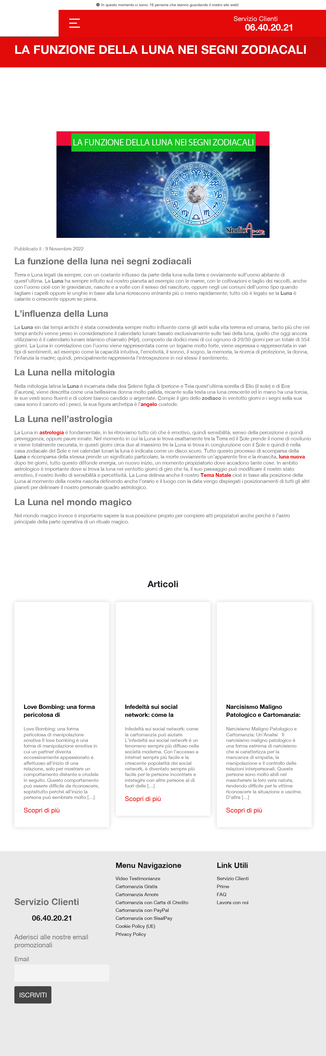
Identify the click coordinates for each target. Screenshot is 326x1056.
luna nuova (292, 457)
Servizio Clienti (233, 878)
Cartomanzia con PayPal (142, 910)
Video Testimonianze (138, 878)
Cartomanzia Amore (137, 894)
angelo (149, 404)
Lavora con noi (232, 902)
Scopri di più (42, 810)
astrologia (51, 432)
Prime (223, 886)
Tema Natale (216, 475)
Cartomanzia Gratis (136, 886)
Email (21, 959)
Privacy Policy (131, 934)
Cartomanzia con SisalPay (144, 918)
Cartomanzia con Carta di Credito (152, 902)
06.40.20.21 (264, 27)
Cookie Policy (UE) (135, 926)
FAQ (221, 894)
